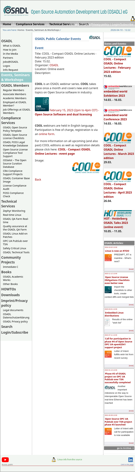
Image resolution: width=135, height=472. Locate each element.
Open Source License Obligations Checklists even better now (117, 279)
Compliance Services (11, 120)
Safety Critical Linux (14, 248)
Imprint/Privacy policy (94, 24)
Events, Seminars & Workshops (42, 30)
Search (6, 326)
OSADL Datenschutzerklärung (16, 315)
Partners (8, 57)
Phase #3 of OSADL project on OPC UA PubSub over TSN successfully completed (118, 378)
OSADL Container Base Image (16, 180)
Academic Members (14, 98)
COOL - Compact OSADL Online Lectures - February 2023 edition (118, 64)
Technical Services (9, 203)
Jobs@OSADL (10, 61)
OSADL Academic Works (13, 278)
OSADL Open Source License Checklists (15, 136)
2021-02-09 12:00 (111, 415)
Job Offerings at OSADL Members (16, 111)
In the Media (10, 53)
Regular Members (13, 90)
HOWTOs (8, 289)
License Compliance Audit (14, 187)
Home (73, 24)
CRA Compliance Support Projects (13, 172)
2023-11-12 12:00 (111, 273)
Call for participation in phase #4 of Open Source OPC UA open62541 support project (118, 343)
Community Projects (11, 259)
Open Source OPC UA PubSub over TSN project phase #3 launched (118, 421)
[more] (131, 269)
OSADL (6, 41)
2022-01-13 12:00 (111, 370)
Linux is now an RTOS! (117, 250)
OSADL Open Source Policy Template (15, 129)
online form (46, 134)
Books (6, 272)
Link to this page (127, 464)
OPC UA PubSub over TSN (15, 242)
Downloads (10, 294)
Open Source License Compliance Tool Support (15, 153)
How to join (9, 49)
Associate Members (14, 94)
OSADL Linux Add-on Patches (15, 235)
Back (38, 179)
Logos (6, 65)
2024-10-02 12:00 (111, 247)
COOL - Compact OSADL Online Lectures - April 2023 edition (118, 189)
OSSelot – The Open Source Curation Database (14, 163)
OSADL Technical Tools (16, 252)
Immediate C (10, 266)
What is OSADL (12, 45)
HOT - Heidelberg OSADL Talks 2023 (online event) (118, 221)
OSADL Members (15, 85)
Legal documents (13, 310)
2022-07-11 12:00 (111, 335)
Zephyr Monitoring (14, 210)
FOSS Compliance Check (13, 194)
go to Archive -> (125, 448)
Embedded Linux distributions (114, 314)
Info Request (10, 69)
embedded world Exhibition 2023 (118, 92)
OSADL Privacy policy (15, 321)
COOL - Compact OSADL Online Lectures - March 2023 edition (119, 150)
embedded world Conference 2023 (118, 115)
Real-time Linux (12, 214)
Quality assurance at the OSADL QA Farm (15, 228)
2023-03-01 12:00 (111, 309)
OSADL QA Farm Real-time (16, 220)
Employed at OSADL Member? (14, 104)
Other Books (10, 284)
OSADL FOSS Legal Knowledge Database (15, 143)
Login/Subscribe (122, 24)
